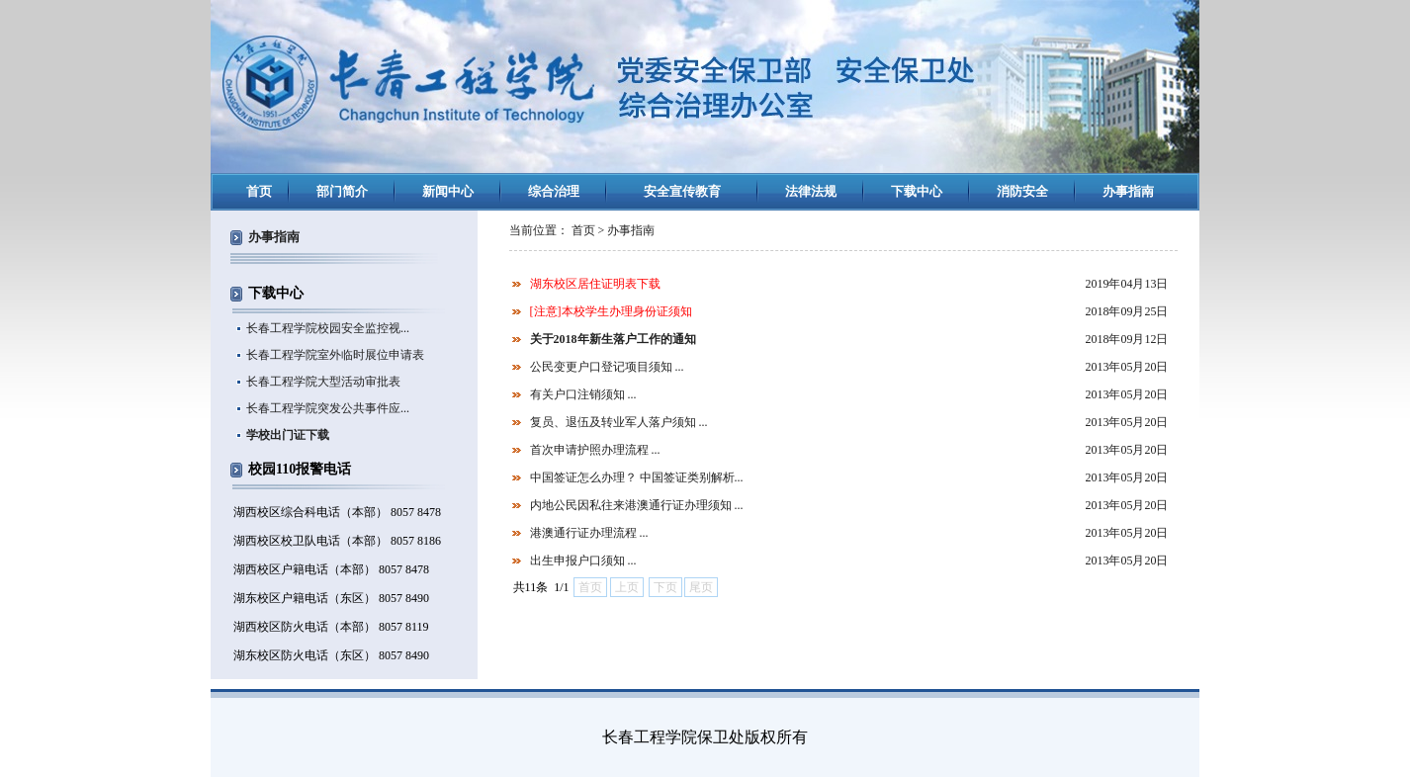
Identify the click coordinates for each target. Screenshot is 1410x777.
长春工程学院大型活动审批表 (323, 381)
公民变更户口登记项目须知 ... (607, 367)
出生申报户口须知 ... (583, 560)
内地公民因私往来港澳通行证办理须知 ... (637, 505)
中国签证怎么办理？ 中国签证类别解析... (637, 477)
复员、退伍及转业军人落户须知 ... (619, 422)
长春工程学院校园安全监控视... (327, 328)
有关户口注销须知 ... (583, 394)
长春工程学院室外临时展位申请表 (335, 355)
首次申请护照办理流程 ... (595, 450)
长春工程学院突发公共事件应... (327, 408)
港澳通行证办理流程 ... (589, 533)
